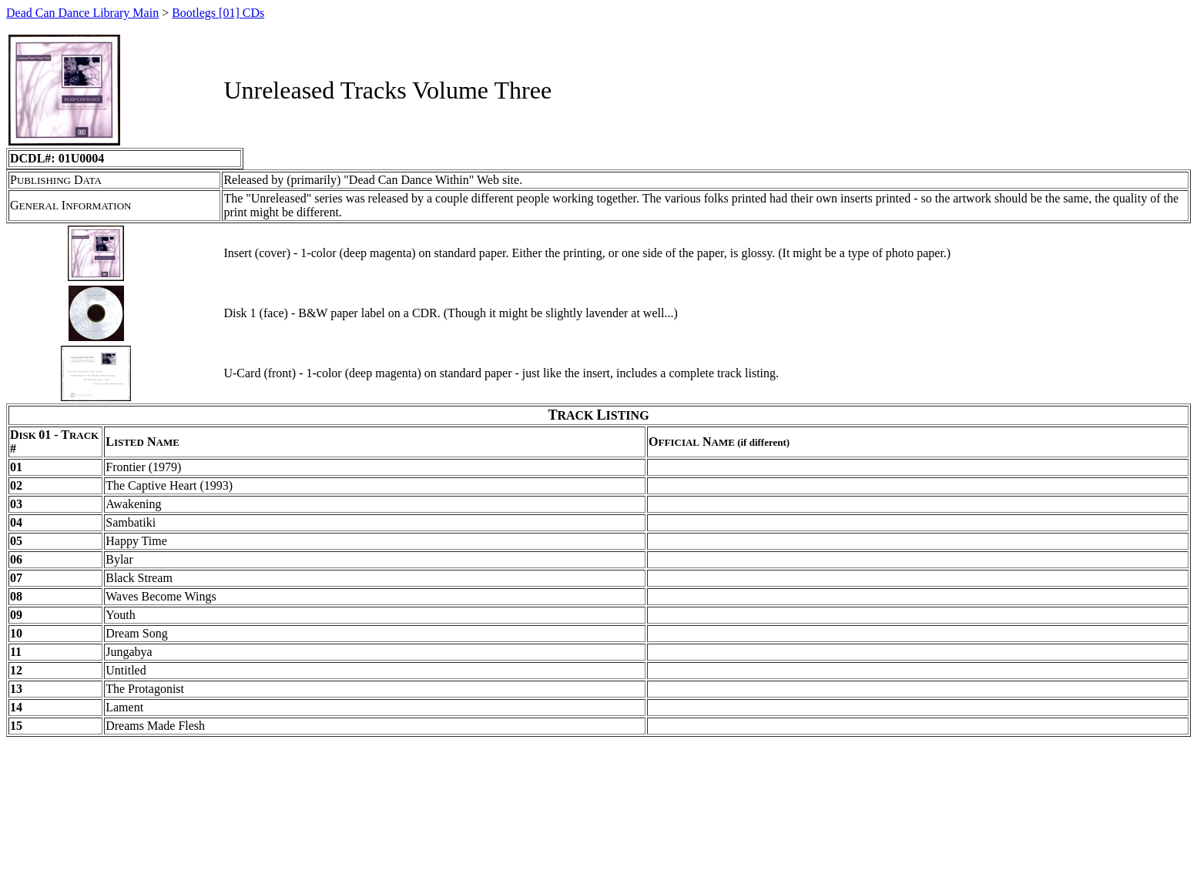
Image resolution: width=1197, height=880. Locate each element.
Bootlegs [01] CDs (218, 12)
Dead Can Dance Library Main (82, 12)
